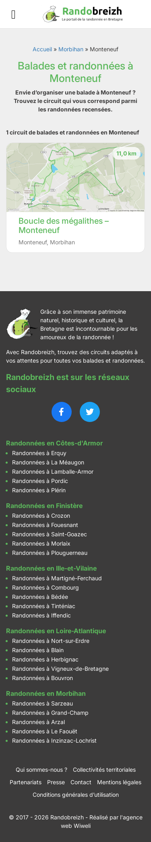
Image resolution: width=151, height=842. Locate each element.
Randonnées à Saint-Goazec (49, 534)
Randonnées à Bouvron (42, 677)
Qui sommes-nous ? (41, 769)
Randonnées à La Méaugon (48, 462)
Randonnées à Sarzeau (42, 703)
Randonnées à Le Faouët (44, 731)
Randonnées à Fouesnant (45, 524)
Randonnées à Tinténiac (43, 606)
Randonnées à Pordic (40, 480)
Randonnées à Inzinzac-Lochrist (54, 740)
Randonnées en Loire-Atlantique (56, 631)
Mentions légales (119, 782)
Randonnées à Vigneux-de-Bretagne (60, 668)
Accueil (42, 49)
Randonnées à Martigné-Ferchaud (57, 578)
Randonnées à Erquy (39, 452)
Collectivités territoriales (104, 769)
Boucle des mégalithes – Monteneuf (64, 225)
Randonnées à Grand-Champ (50, 712)
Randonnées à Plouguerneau (49, 552)
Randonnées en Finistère (44, 506)
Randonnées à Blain (38, 650)
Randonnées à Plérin (39, 490)
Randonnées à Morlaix (41, 543)
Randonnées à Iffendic (41, 615)
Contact (80, 782)
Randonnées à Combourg (45, 587)
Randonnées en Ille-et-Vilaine (51, 568)
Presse (56, 782)
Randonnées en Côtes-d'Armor (54, 443)
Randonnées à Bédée (40, 596)
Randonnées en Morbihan (46, 693)
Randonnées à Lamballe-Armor (52, 471)
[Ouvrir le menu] (13, 14)
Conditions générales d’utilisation (76, 794)
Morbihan (70, 49)
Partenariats (25, 782)
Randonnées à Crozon (41, 515)
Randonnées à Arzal (38, 721)
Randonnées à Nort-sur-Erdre (50, 640)
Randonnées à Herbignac (45, 659)
